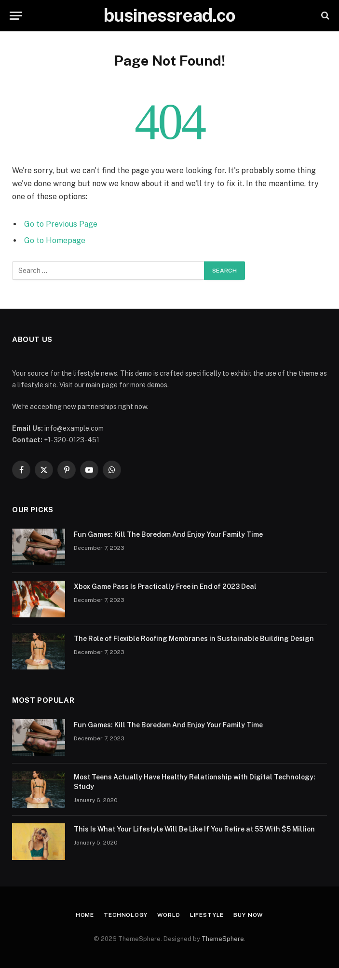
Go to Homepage (54, 240)
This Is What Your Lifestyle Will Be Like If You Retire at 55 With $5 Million (194, 829)
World (168, 915)
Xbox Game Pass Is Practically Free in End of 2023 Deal (165, 586)
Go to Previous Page (60, 224)
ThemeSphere (223, 938)
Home (85, 915)
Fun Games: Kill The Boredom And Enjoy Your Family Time (168, 534)
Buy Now (248, 915)
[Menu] (16, 16)
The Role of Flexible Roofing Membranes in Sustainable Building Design (194, 638)
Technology (125, 915)
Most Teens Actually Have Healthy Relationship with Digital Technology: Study (194, 782)
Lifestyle (207, 915)
